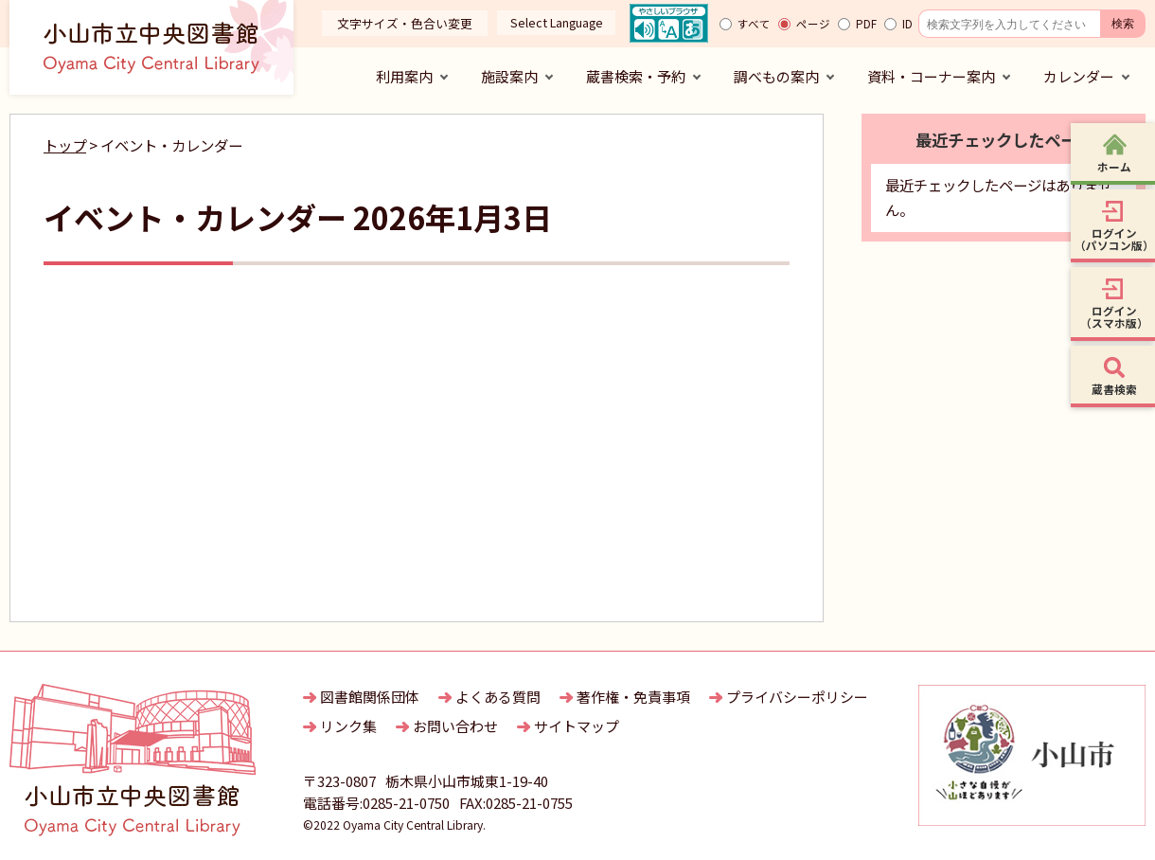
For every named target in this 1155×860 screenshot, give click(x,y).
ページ (813, 23)
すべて (754, 23)
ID (907, 23)
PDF (866, 23)
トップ (65, 144)
